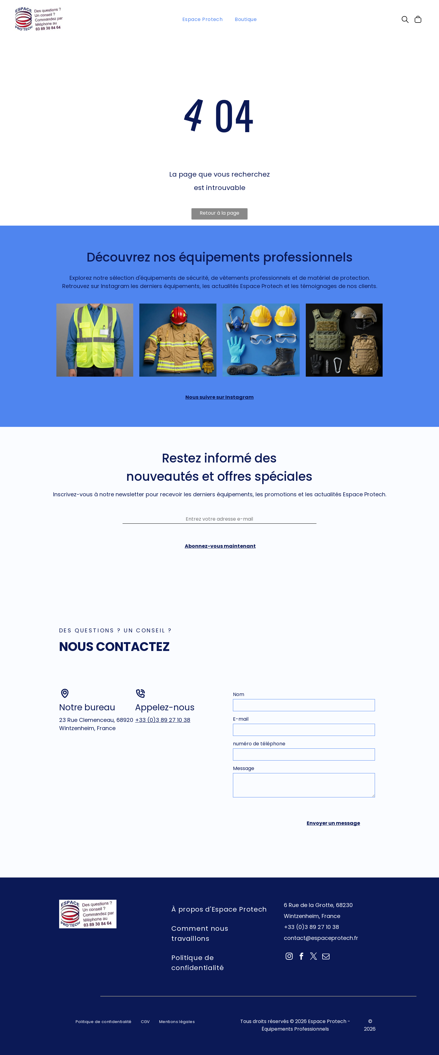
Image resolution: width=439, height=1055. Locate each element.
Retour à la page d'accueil (219, 215)
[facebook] (301, 968)
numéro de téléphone (259, 754)
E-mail (240, 730)
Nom (238, 705)
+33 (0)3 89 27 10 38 (162, 731)
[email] (325, 968)
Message (243, 779)
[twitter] (313, 968)
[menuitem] (202, 19)
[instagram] (289, 968)
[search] (405, 20)
